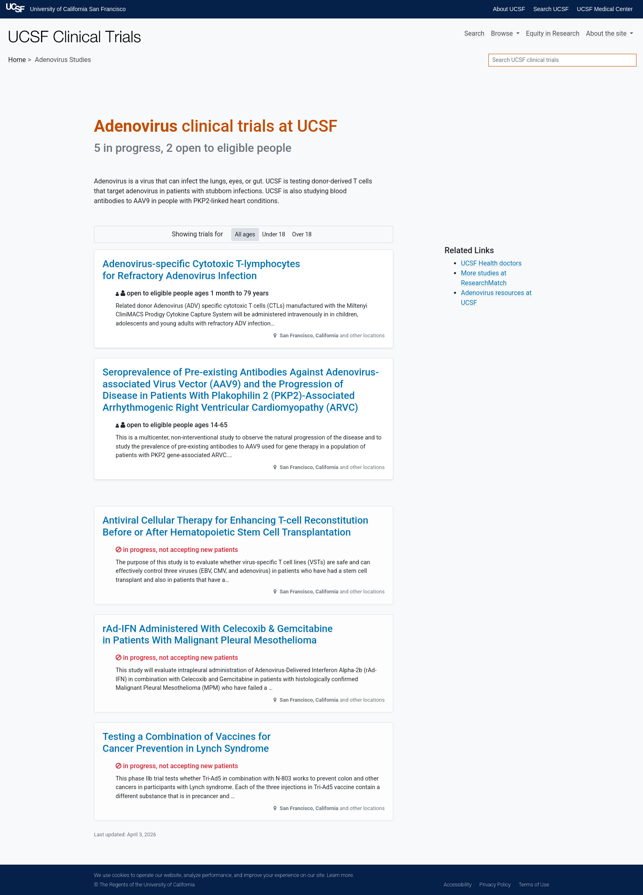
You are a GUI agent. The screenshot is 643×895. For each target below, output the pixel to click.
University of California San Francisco (77, 9)
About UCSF (509, 9)
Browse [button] (502, 33)
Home (17, 60)
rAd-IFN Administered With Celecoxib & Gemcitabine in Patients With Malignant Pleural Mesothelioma (218, 634)
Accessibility (458, 884)
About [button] (607, 33)
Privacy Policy (495, 884)
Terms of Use (534, 884)
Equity (552, 33)
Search (474, 33)
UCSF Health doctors (491, 263)
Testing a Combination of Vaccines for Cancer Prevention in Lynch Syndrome (187, 742)
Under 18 (273, 234)
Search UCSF (550, 9)
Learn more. (340, 875)
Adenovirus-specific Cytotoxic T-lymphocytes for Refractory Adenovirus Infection (201, 270)
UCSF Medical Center (605, 9)
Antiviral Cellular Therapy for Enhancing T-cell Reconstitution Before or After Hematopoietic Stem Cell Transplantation (235, 526)
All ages (245, 234)
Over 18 (302, 234)
